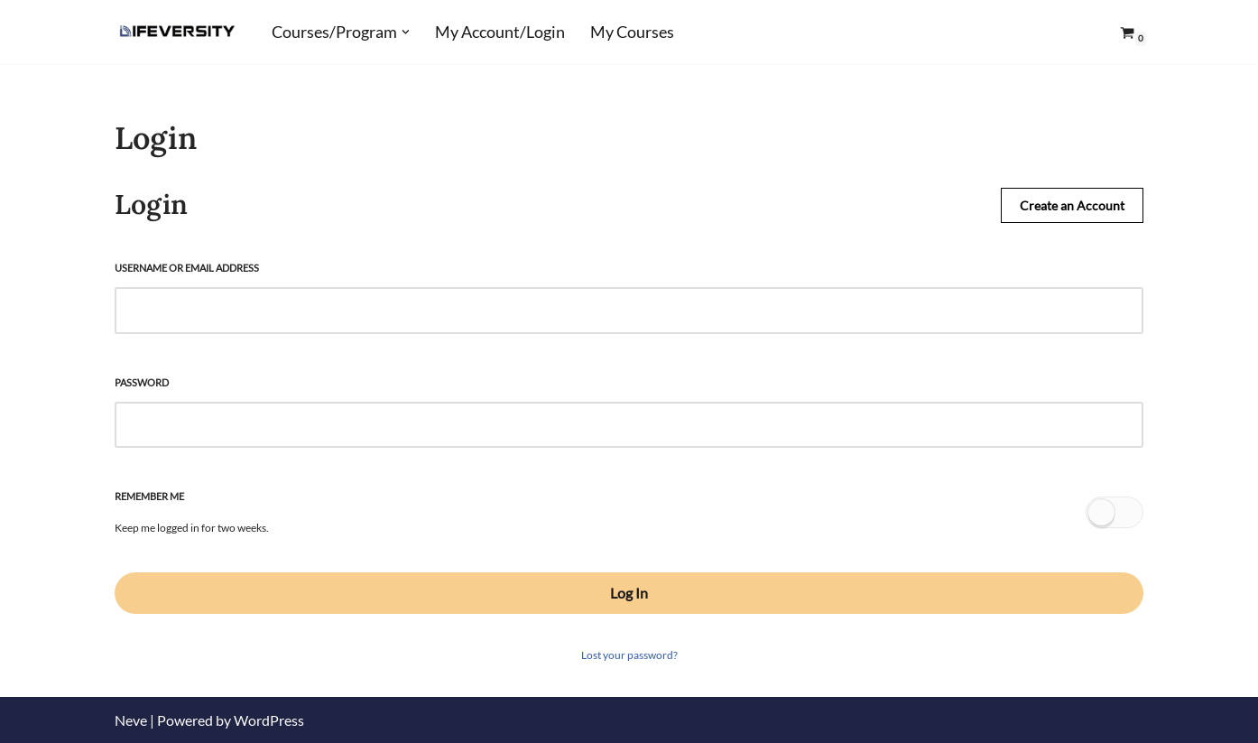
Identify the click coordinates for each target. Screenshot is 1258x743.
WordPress (269, 720)
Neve (131, 720)
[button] (406, 32)
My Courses (632, 32)
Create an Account (1072, 205)
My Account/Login (500, 32)
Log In (629, 592)
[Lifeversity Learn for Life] (178, 32)
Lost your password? (629, 655)
